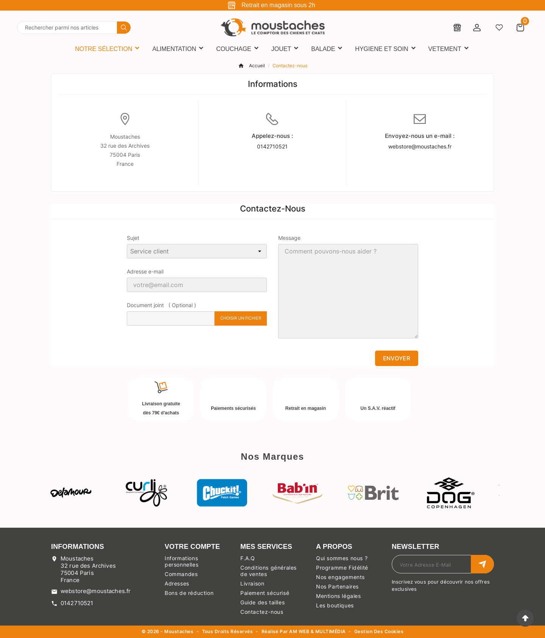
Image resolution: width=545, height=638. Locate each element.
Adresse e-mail (145, 271)
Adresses (177, 583)
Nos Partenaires (337, 586)
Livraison (252, 583)
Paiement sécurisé (264, 593)
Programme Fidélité (342, 567)
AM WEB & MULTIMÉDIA (317, 631)
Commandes (181, 574)
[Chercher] (67, 28)
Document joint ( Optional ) (161, 305)
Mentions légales (338, 596)
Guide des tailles (262, 602)
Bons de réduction (189, 593)
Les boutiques (335, 605)
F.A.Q (247, 558)
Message (289, 238)
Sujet (133, 238)
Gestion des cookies (378, 631)
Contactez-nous (261, 612)
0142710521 (272, 146)
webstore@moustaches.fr (420, 146)
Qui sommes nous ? (341, 558)
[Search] (124, 28)
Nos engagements (340, 577)
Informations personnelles (181, 561)
